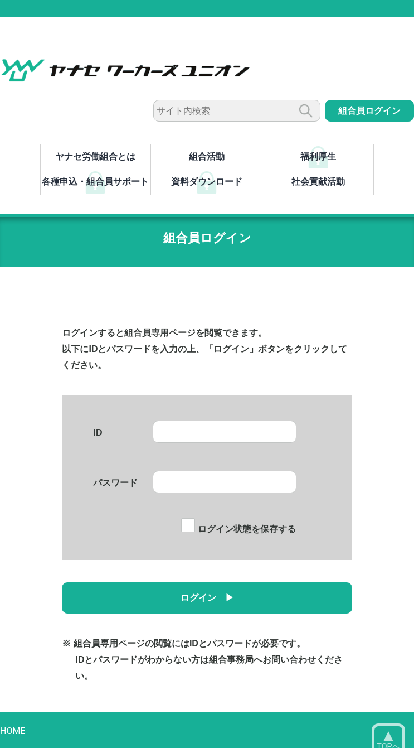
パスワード (115, 483)
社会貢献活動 (318, 181)
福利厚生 (318, 156)
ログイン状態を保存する (238, 529)
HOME (12, 731)
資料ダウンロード (206, 181)
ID (97, 432)
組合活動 (207, 156)
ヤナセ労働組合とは (95, 156)
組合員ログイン (369, 110)
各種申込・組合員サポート (95, 181)
